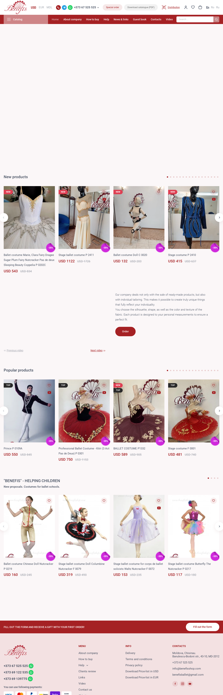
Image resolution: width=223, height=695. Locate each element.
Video (169, 19)
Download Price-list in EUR (141, 677)
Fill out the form (202, 626)
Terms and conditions (138, 659)
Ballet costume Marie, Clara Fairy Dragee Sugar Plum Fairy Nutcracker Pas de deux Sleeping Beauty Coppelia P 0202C (29, 260)
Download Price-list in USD (142, 671)
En (207, 7)
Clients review (87, 671)
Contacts (156, 19)
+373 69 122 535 (16, 672)
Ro (212, 7)
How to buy (92, 19)
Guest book (139, 19)
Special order (112, 7)
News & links (121, 19)
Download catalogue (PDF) (140, 7)
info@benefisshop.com (186, 668)
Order (125, 331)
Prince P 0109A (13, 448)
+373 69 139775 (15, 679)
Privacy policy (133, 665)
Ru (217, 7)
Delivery (130, 653)
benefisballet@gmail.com (188, 674)
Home (55, 19)
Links (82, 677)
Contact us (85, 689)
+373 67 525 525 (85, 7)
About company (72, 19)
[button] (167, 177)
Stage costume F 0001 (182, 448)
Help (106, 19)
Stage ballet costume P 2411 (76, 255)
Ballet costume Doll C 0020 (130, 255)
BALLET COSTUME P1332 (129, 448)
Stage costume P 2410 (182, 255)
